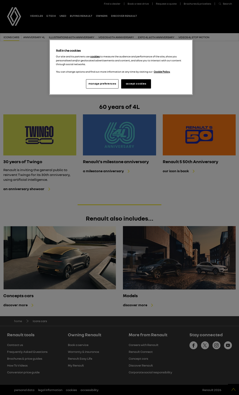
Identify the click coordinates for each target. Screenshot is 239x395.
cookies (95, 56)
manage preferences (102, 83)
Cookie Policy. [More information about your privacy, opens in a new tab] (162, 71)
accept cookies (136, 83)
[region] (121, 67)
